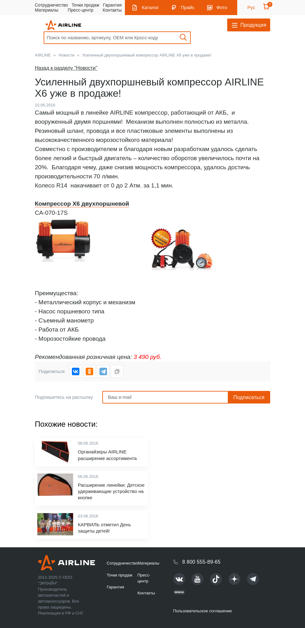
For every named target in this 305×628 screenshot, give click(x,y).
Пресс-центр (81, 10)
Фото (222, 7)
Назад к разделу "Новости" (66, 68)
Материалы (46, 10)
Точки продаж (85, 5)
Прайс (187, 7)
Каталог (150, 7)
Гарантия (112, 5)
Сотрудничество (51, 5)
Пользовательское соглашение (202, 611)
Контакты (112, 10)
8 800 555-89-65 (201, 562)
